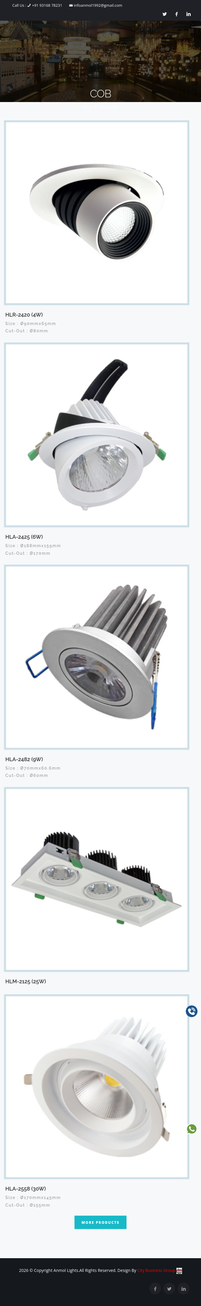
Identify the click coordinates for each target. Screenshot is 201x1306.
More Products (100, 1222)
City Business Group (159, 1270)
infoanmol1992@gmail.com (97, 5)
